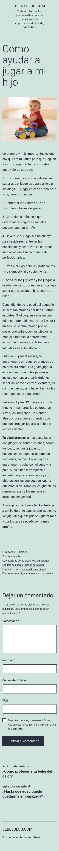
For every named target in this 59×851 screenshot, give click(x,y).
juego (24, 189)
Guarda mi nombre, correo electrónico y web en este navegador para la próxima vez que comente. (32, 724)
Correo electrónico (15, 680)
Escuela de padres (12, 564)
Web (5, 700)
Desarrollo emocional (37, 560)
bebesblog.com (30, 6)
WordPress (33, 837)
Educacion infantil (12, 573)
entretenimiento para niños (38, 573)
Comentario (10, 621)
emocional (19, 271)
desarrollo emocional (34, 569)
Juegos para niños (34, 564)
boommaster (14, 556)
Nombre (8, 660)
